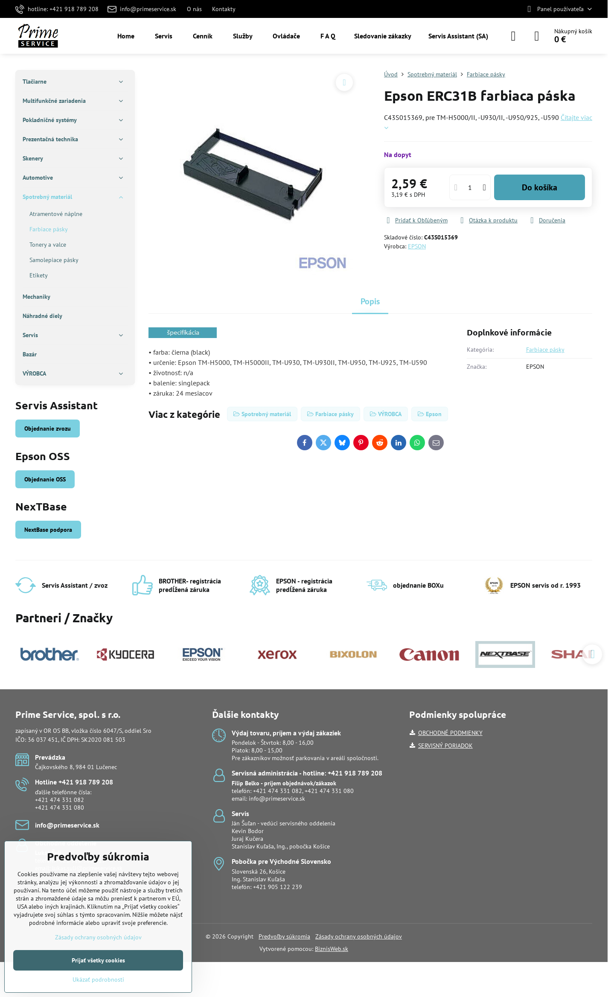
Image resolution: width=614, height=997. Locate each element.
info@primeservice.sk (277, 798)
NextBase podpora (48, 529)
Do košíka (539, 187)
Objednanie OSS (45, 479)
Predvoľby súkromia (284, 936)
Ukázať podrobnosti (98, 979)
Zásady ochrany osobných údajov (358, 936)
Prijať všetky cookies (98, 960)
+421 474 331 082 (59, 800)
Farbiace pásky (545, 349)
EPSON (417, 246)
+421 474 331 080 (59, 807)
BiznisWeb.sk (331, 949)
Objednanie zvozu (47, 428)
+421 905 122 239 (277, 887)
